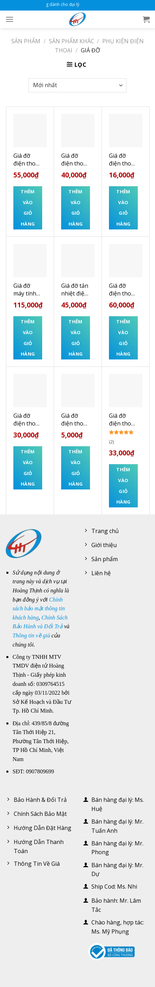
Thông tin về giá (31, 635)
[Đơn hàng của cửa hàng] (77, 85)
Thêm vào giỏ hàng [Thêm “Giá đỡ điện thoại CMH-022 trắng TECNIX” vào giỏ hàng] (123, 485)
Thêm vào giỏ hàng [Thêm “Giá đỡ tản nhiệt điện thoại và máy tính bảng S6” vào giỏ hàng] (76, 337)
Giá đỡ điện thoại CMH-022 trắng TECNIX (122, 420)
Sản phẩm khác (71, 41)
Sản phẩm (25, 41)
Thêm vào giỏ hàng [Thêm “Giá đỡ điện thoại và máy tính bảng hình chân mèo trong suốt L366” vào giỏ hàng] (123, 337)
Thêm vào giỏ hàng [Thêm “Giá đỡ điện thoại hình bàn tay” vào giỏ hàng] (76, 467)
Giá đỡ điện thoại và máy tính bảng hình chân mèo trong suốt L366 (123, 290)
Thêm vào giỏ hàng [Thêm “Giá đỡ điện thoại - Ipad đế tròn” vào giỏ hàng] (28, 467)
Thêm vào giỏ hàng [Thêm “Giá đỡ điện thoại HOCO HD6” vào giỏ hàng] (28, 207)
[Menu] (9, 19)
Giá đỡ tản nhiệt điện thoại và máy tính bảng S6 (74, 290)
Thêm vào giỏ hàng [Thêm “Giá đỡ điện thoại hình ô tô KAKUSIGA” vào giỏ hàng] (76, 207)
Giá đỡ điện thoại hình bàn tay (74, 420)
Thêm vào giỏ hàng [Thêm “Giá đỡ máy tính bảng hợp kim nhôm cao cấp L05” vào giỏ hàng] (28, 337)
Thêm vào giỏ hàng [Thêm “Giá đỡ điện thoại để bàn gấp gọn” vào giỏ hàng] (123, 207)
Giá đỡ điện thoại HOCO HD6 (26, 160)
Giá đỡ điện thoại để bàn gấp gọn (122, 160)
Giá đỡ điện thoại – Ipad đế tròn (26, 420)
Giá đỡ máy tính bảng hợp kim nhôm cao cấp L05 (26, 290)
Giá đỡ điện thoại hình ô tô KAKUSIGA (74, 160)
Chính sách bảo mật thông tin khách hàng (39, 609)
